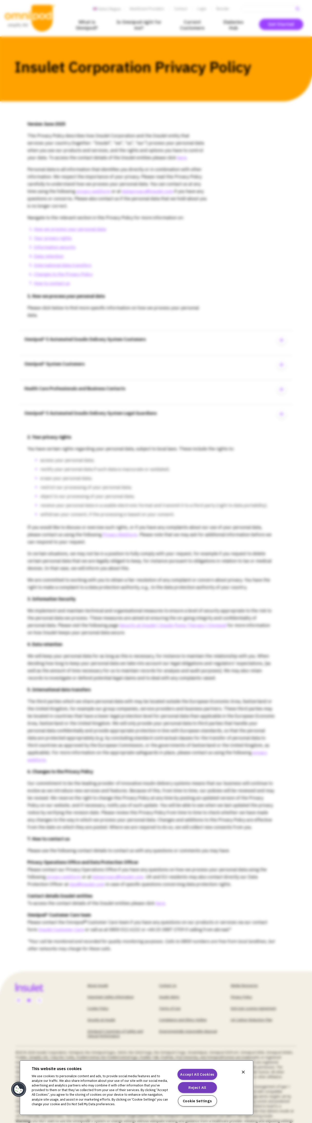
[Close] (243, 1072)
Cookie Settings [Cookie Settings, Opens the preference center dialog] (197, 1101)
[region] (137, 1087)
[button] (19, 1089)
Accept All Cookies (197, 1074)
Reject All (197, 1087)
